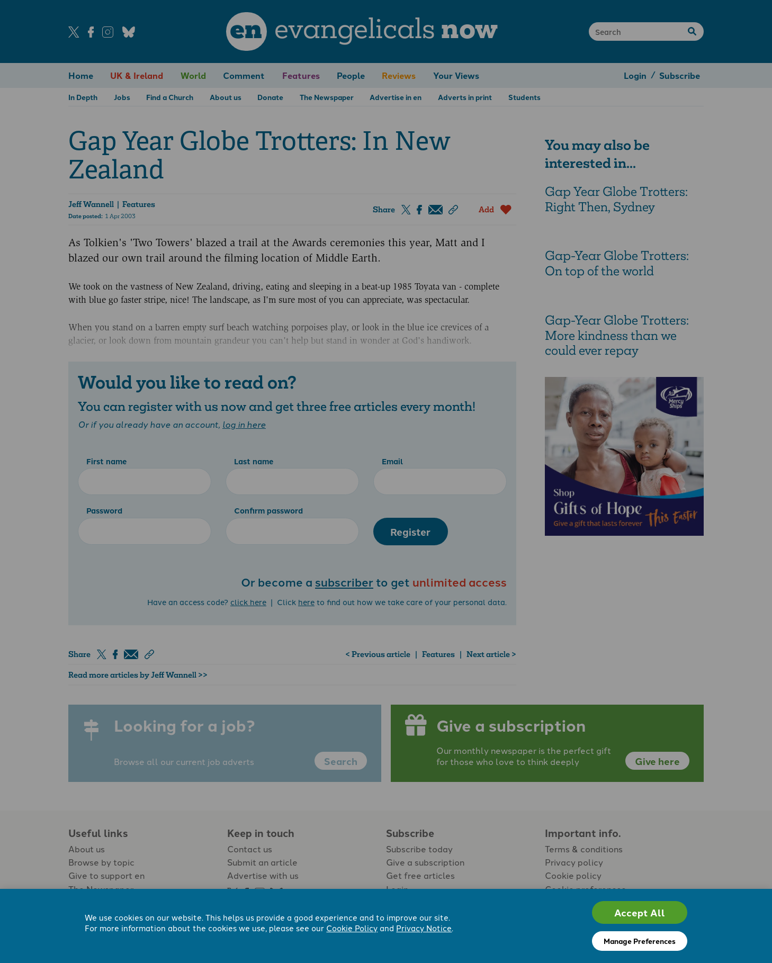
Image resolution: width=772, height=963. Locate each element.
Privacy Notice (424, 928)
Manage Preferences (640, 940)
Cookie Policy (352, 928)
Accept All (639, 912)
